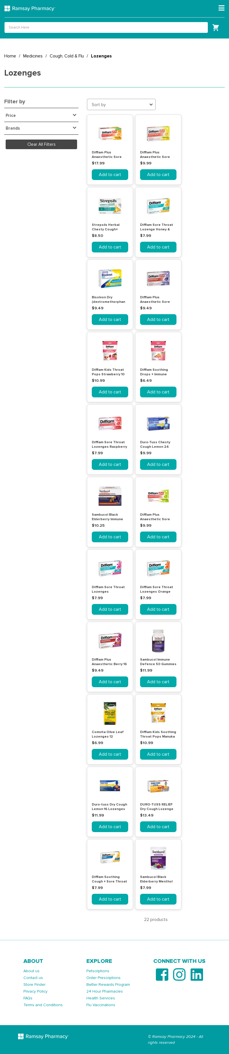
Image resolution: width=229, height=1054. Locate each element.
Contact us (33, 977)
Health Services (100, 998)
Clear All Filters (41, 144)
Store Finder (34, 984)
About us (31, 971)
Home (10, 56)
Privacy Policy (35, 991)
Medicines (33, 56)
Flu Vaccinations (100, 1004)
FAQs (27, 998)
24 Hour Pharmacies (104, 991)
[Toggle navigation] (221, 8)
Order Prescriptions (103, 977)
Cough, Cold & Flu (67, 56)
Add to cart (110, 174)
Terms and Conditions (43, 1004)
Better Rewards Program (108, 984)
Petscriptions (97, 971)
